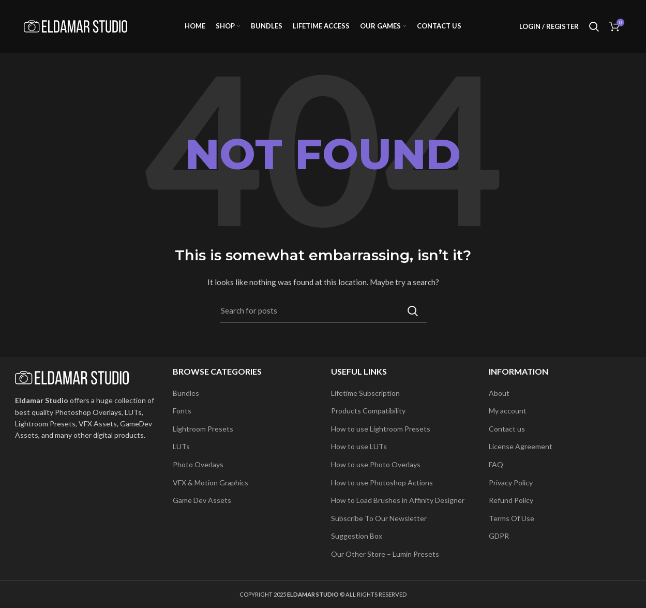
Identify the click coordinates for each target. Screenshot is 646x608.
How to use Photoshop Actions (382, 482)
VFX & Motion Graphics (210, 482)
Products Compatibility (368, 410)
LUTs (181, 446)
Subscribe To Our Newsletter (379, 518)
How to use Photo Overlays (375, 464)
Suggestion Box (356, 535)
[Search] (323, 312)
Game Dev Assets (202, 500)
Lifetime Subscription (365, 393)
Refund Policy (511, 500)
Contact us (507, 428)
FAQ (496, 464)
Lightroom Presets (203, 428)
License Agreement (520, 446)
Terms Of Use (511, 518)
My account (508, 410)
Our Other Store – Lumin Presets (385, 554)
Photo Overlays (198, 464)
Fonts (182, 410)
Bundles (186, 393)
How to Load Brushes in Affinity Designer (397, 500)
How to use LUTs (359, 446)
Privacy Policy (511, 482)
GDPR (499, 535)
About (499, 393)
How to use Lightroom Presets (380, 428)
